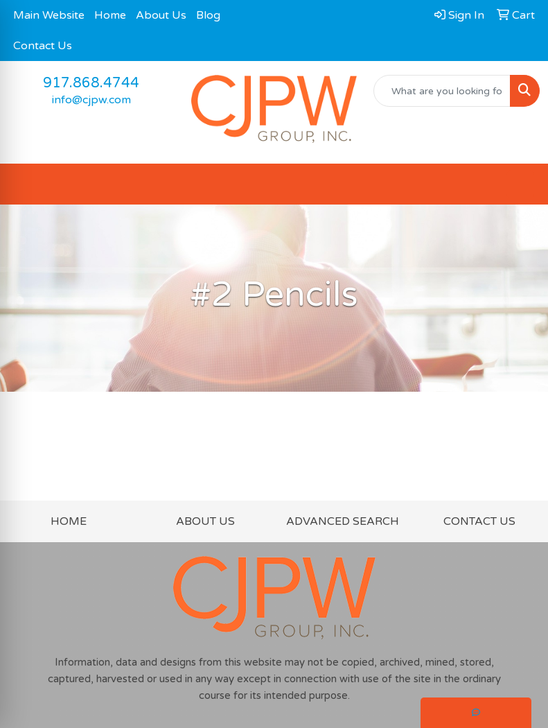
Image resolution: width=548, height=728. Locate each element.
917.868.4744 (91, 83)
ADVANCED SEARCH (342, 521)
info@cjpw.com (91, 100)
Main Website (49, 15)
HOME (69, 521)
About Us (161, 15)
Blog (208, 15)
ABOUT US (205, 521)
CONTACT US (479, 521)
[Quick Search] (442, 91)
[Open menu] (520, 184)
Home (110, 15)
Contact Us (42, 46)
